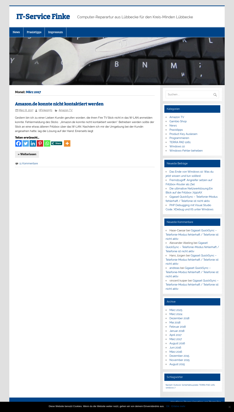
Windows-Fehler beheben (186, 150)
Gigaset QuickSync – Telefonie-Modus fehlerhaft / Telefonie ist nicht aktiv (192, 235)
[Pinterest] (40, 143)
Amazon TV (66, 110)
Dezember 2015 (179, 355)
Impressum (55, 32)
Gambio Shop (178, 121)
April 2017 (175, 335)
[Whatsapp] (47, 143)
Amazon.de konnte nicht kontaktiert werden (59, 104)
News (16, 32)
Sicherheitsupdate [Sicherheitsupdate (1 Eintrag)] (190, 385)
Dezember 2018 (179, 318)
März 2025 (175, 310)
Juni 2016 (175, 347)
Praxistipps (34, 32)
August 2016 (177, 343)
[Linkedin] (33, 143)
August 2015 (177, 364)
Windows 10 (177, 146)
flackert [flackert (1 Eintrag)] (169, 385)
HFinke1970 (45, 110)
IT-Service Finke (43, 16)
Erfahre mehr (178, 406)
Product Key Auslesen (183, 134)
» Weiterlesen (27, 154)
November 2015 (179, 360)
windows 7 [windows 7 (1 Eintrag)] (171, 388)
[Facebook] (18, 143)
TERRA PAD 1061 (179, 142)
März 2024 (175, 314)
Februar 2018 (177, 326)
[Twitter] (25, 143)
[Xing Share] (57, 144)
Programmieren (179, 138)
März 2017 (175, 339)
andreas (174, 268)
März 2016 (175, 351)
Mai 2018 (174, 322)
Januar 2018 (176, 331)
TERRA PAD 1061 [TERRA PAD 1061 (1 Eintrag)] (207, 385)
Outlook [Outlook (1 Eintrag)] (177, 385)
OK (168, 406)
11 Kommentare (28, 163)
